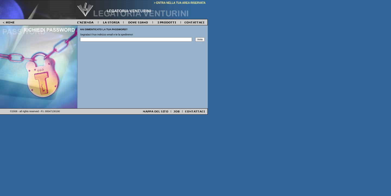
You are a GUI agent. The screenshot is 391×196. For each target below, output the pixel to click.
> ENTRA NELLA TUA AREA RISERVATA (180, 2)
